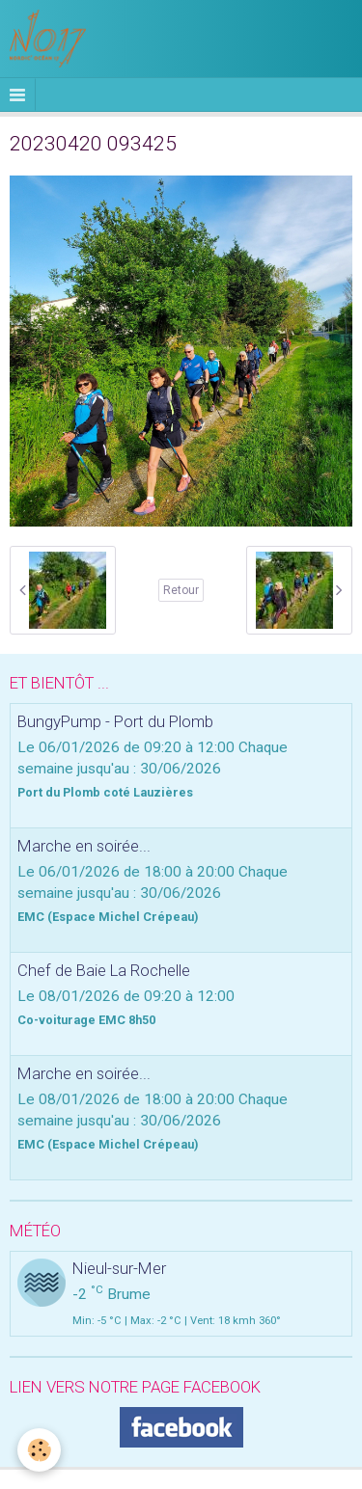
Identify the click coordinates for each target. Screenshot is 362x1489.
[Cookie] (39, 1450)
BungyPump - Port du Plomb (115, 721)
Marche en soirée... (84, 845)
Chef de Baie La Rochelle (103, 970)
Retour (181, 590)
